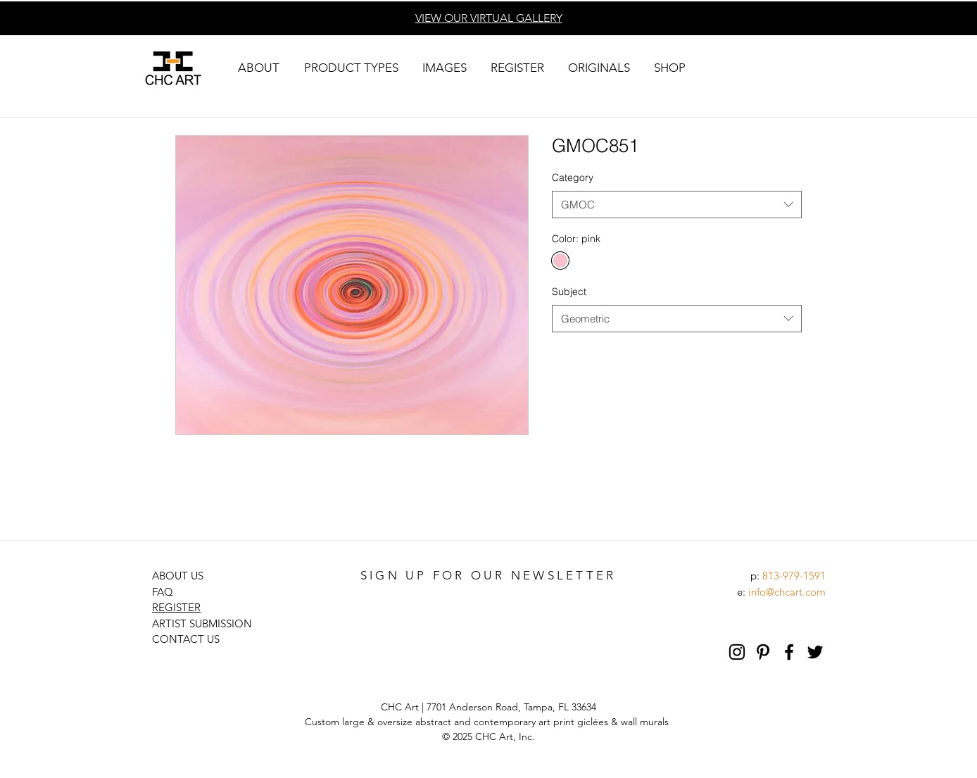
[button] (258, 68)
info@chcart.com (787, 591)
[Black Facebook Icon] (789, 652)
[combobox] (677, 204)
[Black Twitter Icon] (815, 652)
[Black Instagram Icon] (737, 652)
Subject (569, 291)
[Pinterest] (763, 652)
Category (572, 177)
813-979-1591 (794, 575)
